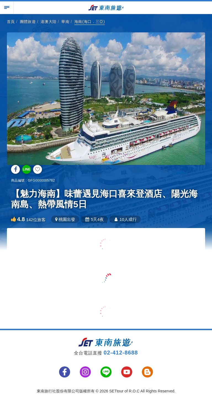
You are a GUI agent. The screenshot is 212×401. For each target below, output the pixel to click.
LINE (26, 169)
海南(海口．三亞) (89, 21)
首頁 (11, 21)
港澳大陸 (49, 21)
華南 (65, 21)
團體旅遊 (28, 21)
